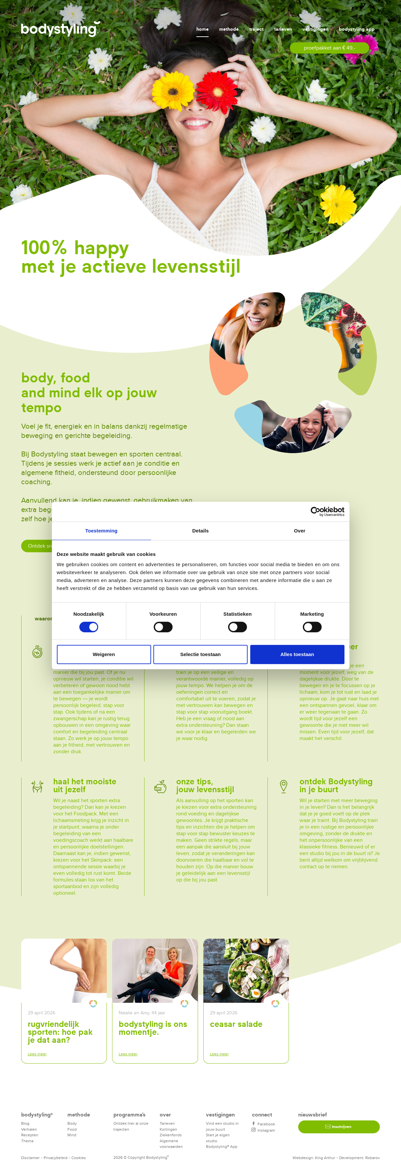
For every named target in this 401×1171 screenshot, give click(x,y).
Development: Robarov (359, 1157)
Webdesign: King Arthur (314, 1157)
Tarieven (283, 29)
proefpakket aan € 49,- (330, 48)
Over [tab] (299, 530)
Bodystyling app (357, 29)
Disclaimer (30, 1157)
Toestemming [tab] (101, 530)
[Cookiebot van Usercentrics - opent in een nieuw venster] (315, 512)
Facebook (263, 1124)
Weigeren (104, 654)
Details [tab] (200, 530)
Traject (256, 29)
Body (72, 1123)
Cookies (78, 1157)
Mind (71, 1135)
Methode (229, 29)
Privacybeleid (55, 1157)
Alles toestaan (297, 654)
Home (202, 29)
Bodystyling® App (221, 1146)
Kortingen (168, 1129)
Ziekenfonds (171, 1135)
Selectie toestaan (200, 654)
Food (72, 1129)
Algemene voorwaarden (171, 1144)
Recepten (29, 1135)
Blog (25, 1123)
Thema (27, 1141)
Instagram (263, 1130)
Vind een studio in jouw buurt (222, 1126)
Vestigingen (315, 29)
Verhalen (29, 1129)
